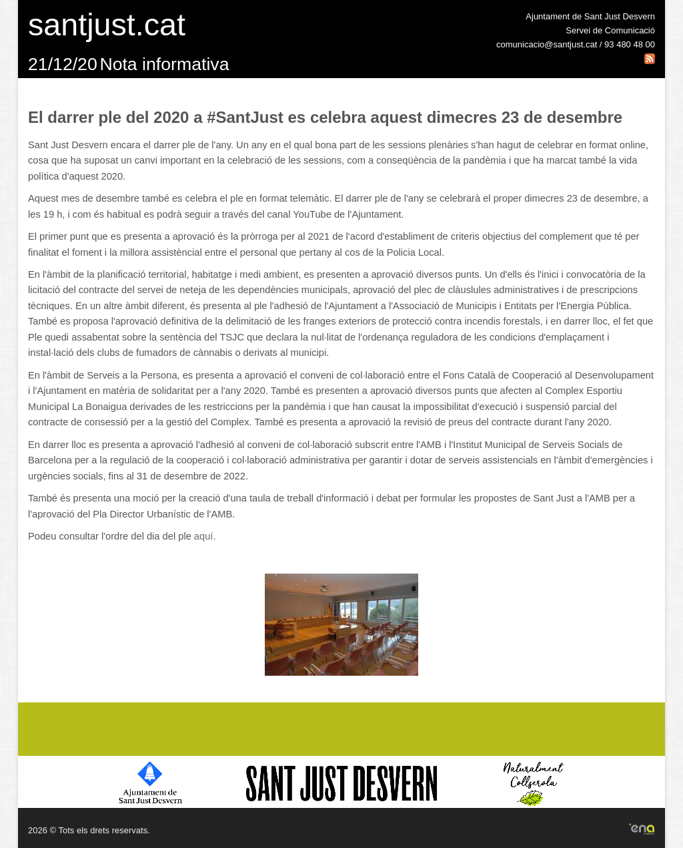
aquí (203, 536)
